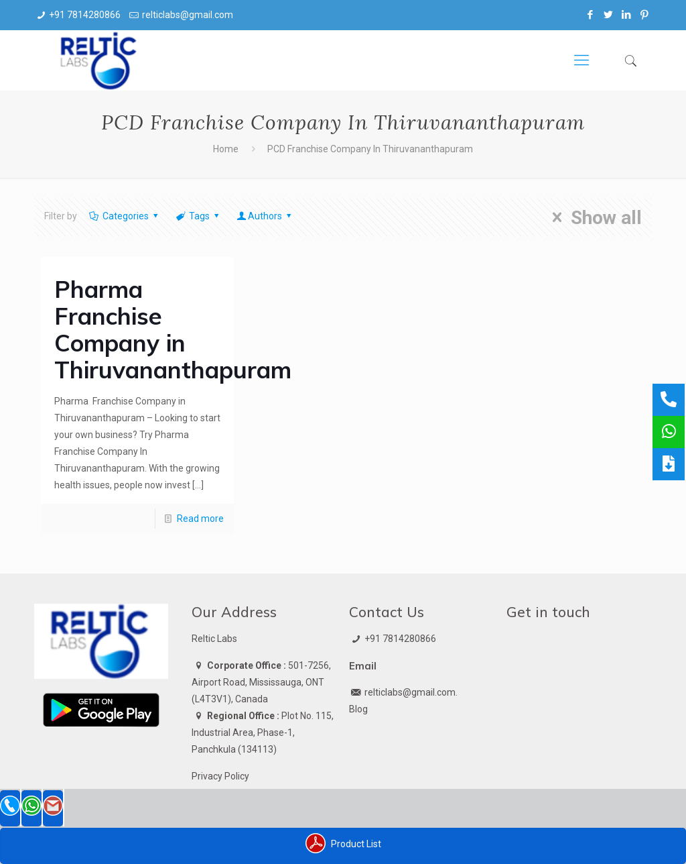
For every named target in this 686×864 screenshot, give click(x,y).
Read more (200, 518)
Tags (198, 216)
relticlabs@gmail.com (187, 14)
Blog (358, 709)
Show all (592, 217)
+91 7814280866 (85, 14)
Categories (124, 216)
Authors (265, 216)
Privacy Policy (220, 776)
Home (225, 149)
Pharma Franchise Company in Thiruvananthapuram (172, 329)
